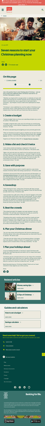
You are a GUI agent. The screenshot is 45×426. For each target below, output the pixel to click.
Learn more (20, 288)
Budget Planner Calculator (31, 138)
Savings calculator (12, 322)
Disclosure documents (9, 368)
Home (4, 15)
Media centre (7, 365)
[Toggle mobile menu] (3, 10)
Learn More (21, 4)
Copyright (6, 378)
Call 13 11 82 (9, 341)
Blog (5, 362)
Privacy (5, 375)
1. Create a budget (11, 80)
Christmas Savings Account (10, 175)
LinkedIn (24, 387)
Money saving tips (24, 285)
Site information (8, 381)
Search (42, 10)
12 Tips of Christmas (24, 295)
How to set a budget (13, 313)
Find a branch (9, 345)
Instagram (20, 387)
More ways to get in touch (13, 349)
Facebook (15, 387)
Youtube (29, 387)
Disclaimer (6, 372)
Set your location (10, 357)
